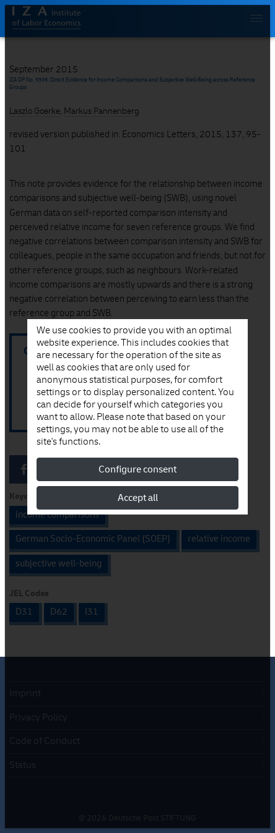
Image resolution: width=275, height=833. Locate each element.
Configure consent (137, 469)
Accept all (138, 498)
